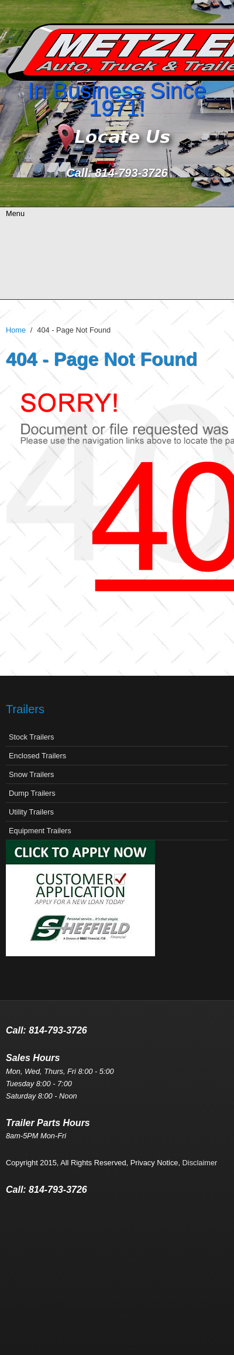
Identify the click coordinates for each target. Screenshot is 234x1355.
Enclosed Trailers (37, 755)
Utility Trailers (31, 811)
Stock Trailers (31, 737)
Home (16, 330)
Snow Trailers (31, 774)
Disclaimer (200, 1162)
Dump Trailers (32, 793)
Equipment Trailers (40, 830)
